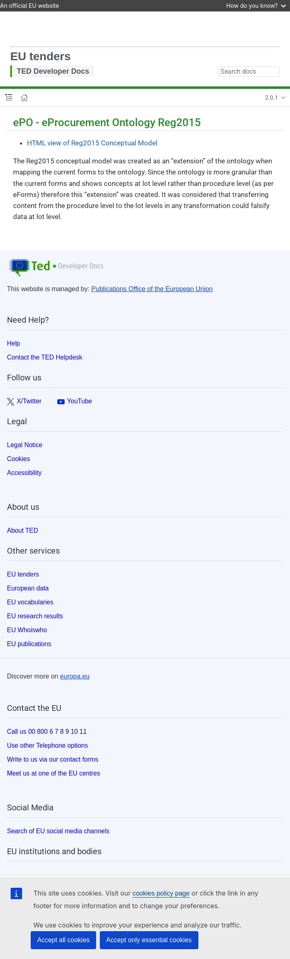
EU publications (29, 643)
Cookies (18, 458)
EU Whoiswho (27, 630)
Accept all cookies (63, 939)
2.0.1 (271, 97)
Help (13, 343)
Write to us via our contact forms (52, 759)
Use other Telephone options (47, 745)
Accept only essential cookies (149, 939)
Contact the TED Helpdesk (44, 357)
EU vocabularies (30, 602)
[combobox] (249, 71)
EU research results (35, 616)
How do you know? (256, 5)
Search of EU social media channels (58, 831)
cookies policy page (161, 893)
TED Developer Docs (53, 71)
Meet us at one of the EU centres (53, 773)
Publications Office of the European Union (152, 288)
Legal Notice (25, 444)
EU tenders (40, 56)
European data (28, 588)
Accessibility (24, 472)
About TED (22, 530)
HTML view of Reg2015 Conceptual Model (92, 143)
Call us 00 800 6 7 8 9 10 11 (47, 731)
